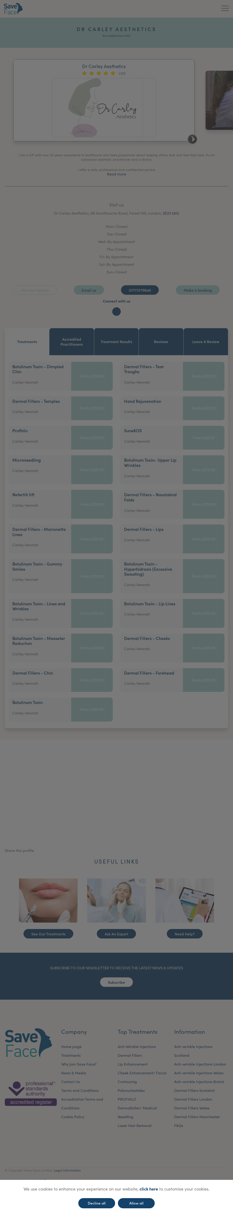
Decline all (97, 1202)
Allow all (136, 1202)
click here (149, 1189)
